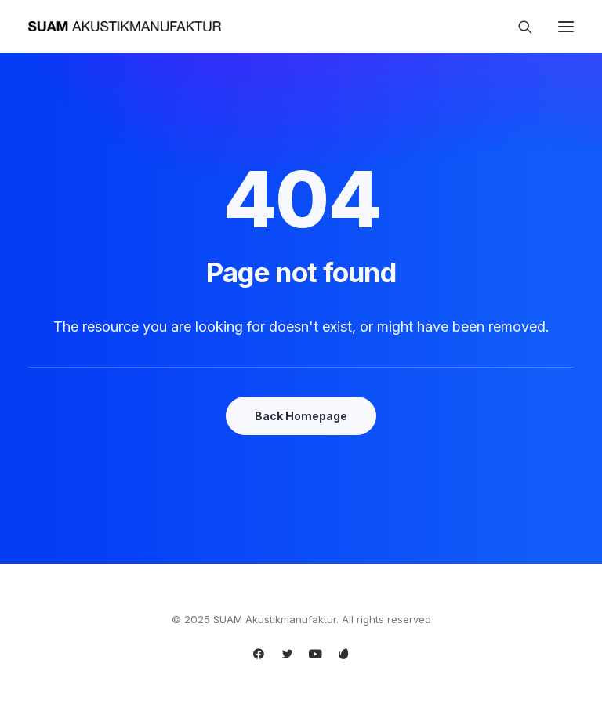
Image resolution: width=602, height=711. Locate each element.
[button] (566, 26)
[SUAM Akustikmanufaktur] (124, 26)
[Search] (518, 27)
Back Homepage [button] (301, 416)
